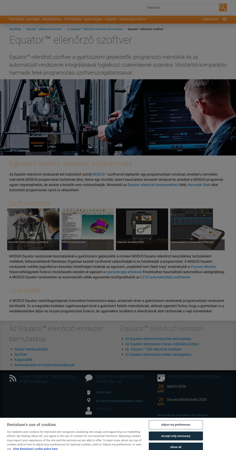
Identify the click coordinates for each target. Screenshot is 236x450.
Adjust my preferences (175, 431)
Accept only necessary (175, 443)
